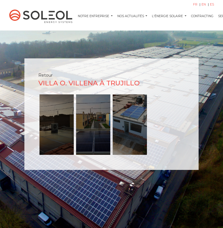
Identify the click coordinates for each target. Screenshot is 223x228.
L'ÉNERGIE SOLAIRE (168, 16)
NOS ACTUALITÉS (131, 16)
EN (204, 4)
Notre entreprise (94, 16)
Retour (45, 75)
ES (212, 4)
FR (195, 4)
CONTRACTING (202, 16)
